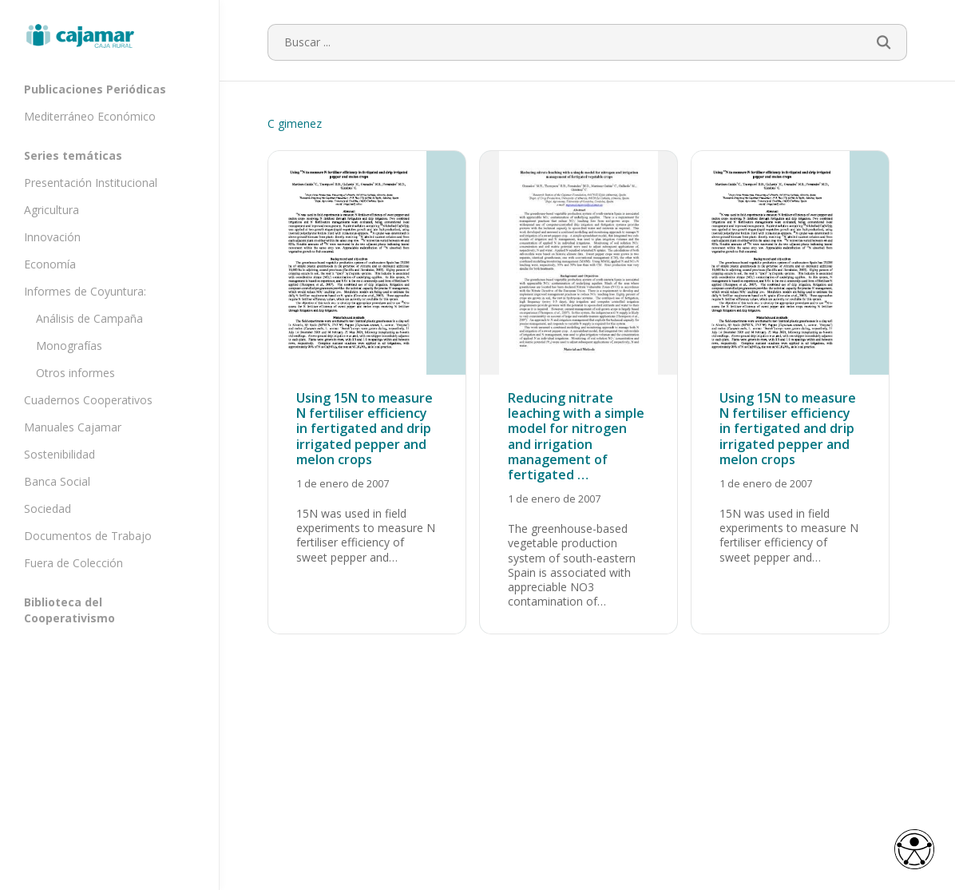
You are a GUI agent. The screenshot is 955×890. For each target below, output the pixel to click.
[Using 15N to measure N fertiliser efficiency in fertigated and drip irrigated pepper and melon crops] (367, 392)
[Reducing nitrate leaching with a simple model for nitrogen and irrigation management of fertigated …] (578, 392)
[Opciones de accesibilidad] (911, 847)
